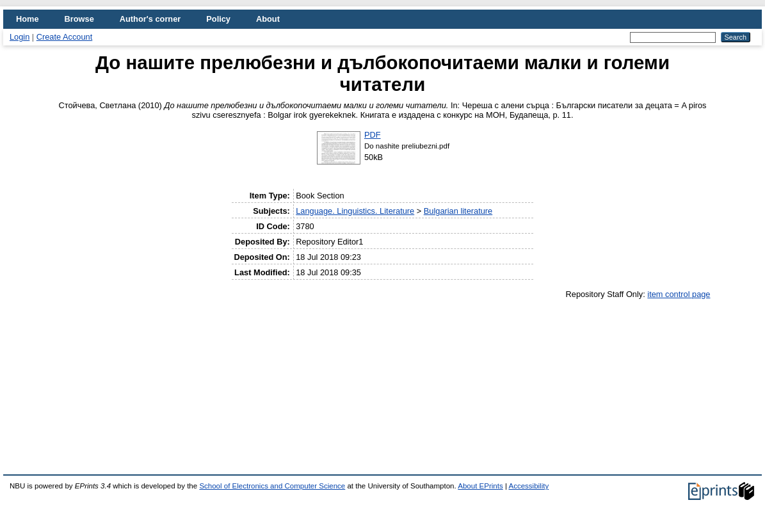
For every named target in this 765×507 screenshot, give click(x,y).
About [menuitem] (268, 19)
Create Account (64, 37)
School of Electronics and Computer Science (272, 486)
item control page (678, 294)
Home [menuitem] (27, 19)
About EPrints (480, 486)
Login (19, 37)
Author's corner (150, 19)
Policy (218, 19)
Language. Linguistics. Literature (355, 211)
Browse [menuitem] (79, 19)
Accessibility (528, 486)
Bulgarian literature (458, 211)
